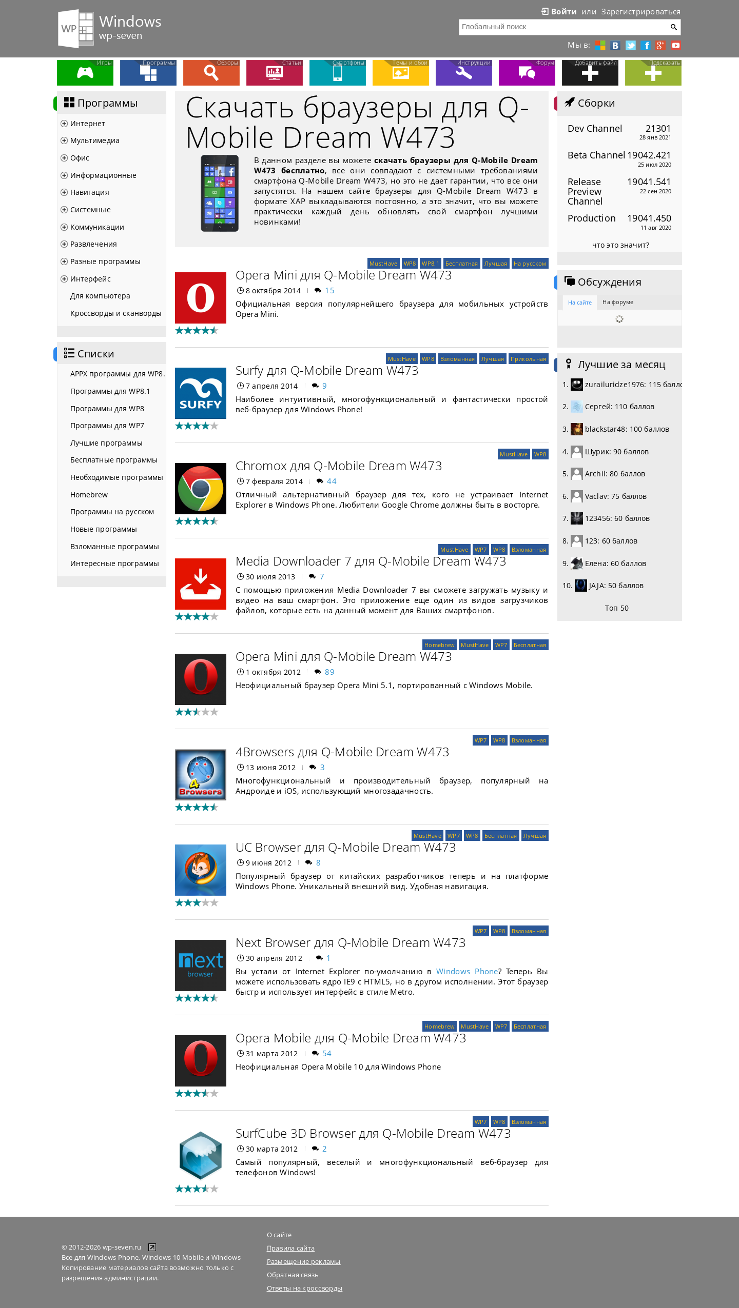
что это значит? (620, 245)
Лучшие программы (106, 443)
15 (330, 290)
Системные (90, 209)
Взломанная (457, 359)
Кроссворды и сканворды (116, 313)
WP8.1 (430, 263)
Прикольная (529, 359)
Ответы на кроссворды (305, 1288)
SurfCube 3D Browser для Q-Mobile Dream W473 (373, 1132)
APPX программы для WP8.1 (118, 373)
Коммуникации (97, 227)
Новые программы (104, 529)
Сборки (588, 103)
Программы (100, 103)
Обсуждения (601, 282)
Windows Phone (467, 971)
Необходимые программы (117, 477)
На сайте (580, 302)
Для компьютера (100, 295)
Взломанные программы (115, 546)
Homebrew (89, 494)
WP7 (481, 549)
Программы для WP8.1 (110, 391)
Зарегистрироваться (640, 11)
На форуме (617, 302)
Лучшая (496, 263)
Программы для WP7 (107, 425)
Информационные (103, 175)
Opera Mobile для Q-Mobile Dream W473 (351, 1037)
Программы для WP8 (107, 408)
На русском (530, 263)
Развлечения (94, 244)
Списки (88, 353)
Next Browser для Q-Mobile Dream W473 (351, 942)
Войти (558, 11)
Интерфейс (90, 279)
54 (327, 1053)
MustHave (383, 263)
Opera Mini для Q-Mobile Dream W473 (344, 274)
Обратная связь (293, 1274)
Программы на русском (112, 511)
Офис (80, 158)
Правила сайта (291, 1248)
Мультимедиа (95, 140)
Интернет (88, 123)
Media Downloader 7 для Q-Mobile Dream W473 (371, 560)
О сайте (279, 1234)
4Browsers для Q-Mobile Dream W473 (343, 751)
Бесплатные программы (114, 460)
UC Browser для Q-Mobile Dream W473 (346, 846)
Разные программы (105, 261)
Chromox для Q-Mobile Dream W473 (339, 465)
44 (332, 481)
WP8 (410, 263)
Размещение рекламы (304, 1261)
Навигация (89, 192)
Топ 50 (617, 608)
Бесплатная (461, 263)
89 (330, 672)
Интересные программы (115, 563)
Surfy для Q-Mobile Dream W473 (327, 369)
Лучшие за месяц (614, 364)
